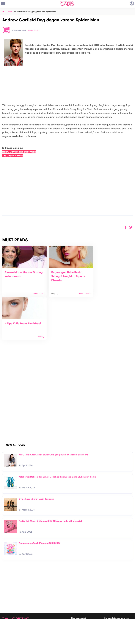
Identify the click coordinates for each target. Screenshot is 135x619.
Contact (38, 594)
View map (6, 606)
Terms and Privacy (89, 615)
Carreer (38, 598)
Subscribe (127, 584)
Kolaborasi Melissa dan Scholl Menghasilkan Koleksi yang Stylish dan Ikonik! (57, 433)
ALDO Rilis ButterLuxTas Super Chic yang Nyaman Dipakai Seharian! (53, 411)
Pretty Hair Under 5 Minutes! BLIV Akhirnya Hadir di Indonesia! (50, 477)
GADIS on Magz (99, 598)
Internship (39, 601)
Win (79, 598)
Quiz (74, 598)
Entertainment (34, 30)
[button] (131, 227)
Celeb (9, 12)
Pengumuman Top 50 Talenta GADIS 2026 (39, 500)
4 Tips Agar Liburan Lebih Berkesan (36, 455)
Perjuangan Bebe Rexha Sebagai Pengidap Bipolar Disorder (65, 276)
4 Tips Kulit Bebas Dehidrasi (110, 272)
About (37, 591)
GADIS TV (86, 598)
